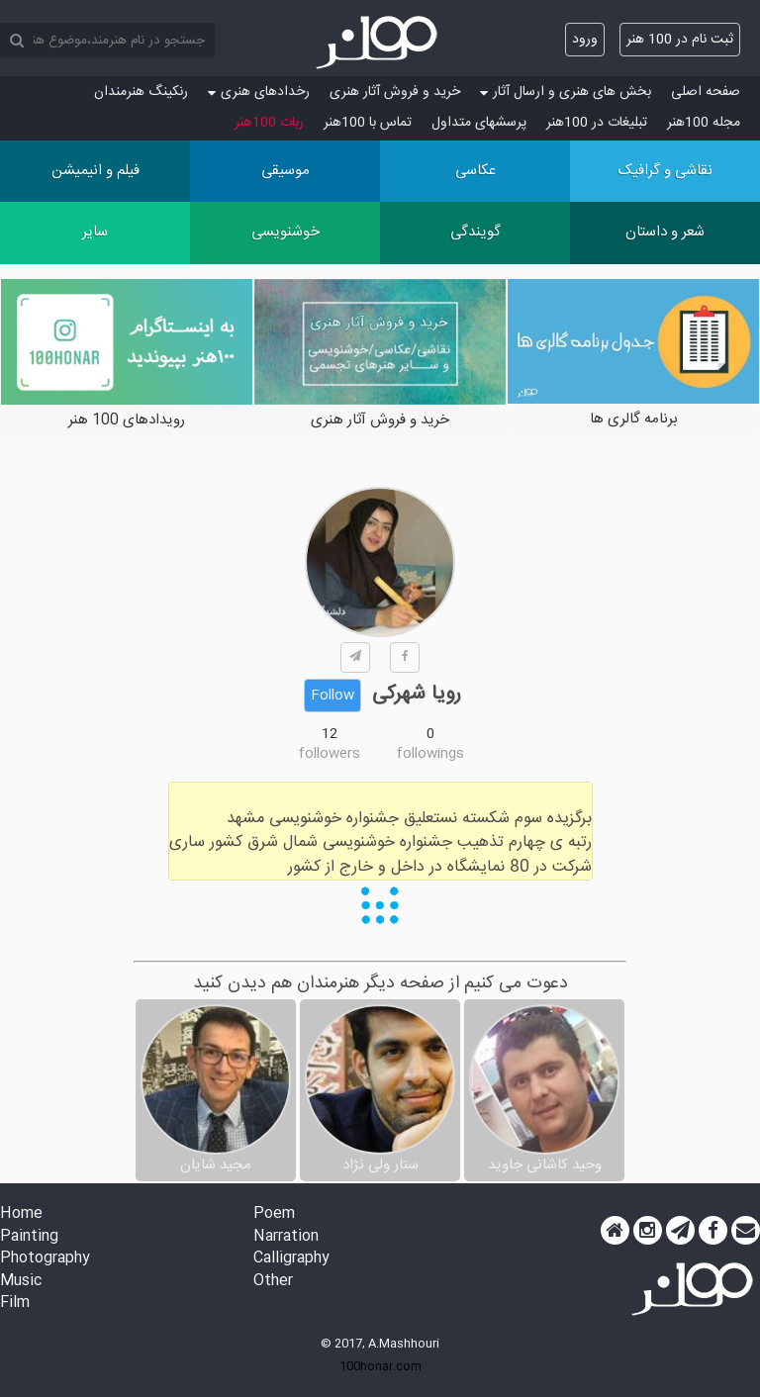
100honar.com (380, 1366)
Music (21, 1281)
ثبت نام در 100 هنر (679, 39)
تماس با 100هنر (368, 123)
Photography (45, 1259)
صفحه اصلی (705, 92)
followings (430, 754)
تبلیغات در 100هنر (596, 123)
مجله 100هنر (703, 123)
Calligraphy (291, 1259)
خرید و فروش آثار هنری (395, 92)
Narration (286, 1237)
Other (273, 1281)
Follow (332, 695)
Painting (29, 1237)
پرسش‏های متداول (478, 123)
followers (329, 754)
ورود (585, 39)
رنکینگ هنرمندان (141, 92)
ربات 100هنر (269, 123)
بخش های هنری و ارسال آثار (565, 92)
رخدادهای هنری (259, 92)
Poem (274, 1214)
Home (21, 1214)
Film (15, 1303)
